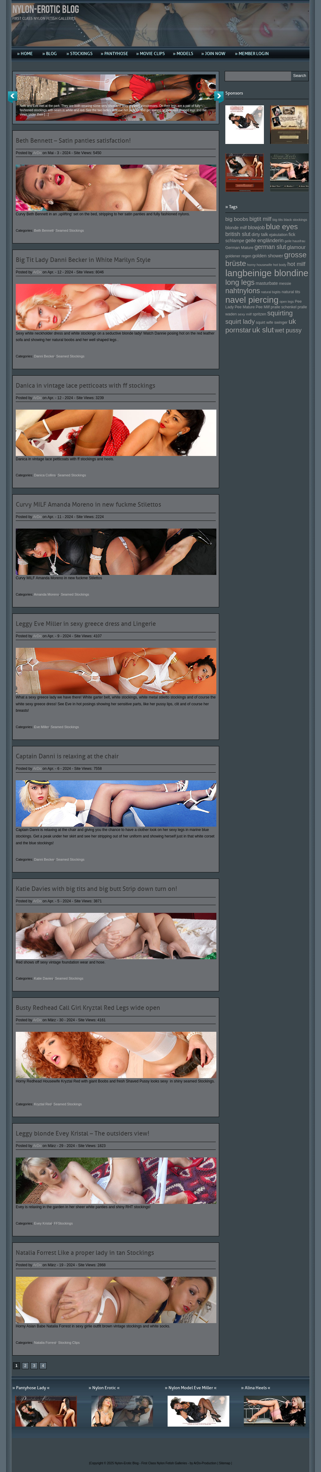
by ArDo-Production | (204, 1463)
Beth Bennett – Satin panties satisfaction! (73, 140)
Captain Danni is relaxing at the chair (67, 756)
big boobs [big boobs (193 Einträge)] (236, 219)
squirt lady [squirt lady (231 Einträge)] (240, 321)
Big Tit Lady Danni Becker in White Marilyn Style (83, 260)
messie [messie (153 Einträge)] (285, 283)
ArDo (37, 153)
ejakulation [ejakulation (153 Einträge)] (278, 235)
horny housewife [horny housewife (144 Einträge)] (259, 265)
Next (218, 97)
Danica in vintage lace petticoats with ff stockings (85, 385)
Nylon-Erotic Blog (45, 9)
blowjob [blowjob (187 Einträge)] (256, 227)
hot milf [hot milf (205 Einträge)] (296, 264)
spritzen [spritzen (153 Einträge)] (259, 314)
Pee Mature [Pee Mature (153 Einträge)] (245, 307)
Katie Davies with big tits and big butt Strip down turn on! (96, 888)
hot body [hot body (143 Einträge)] (279, 265)
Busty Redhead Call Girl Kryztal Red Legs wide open (88, 1007)
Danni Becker (44, 356)
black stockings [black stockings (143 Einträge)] (295, 219)
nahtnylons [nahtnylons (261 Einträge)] (242, 291)
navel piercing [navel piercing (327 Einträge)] (251, 300)
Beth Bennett (44, 230)
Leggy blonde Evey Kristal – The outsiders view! (82, 1133)
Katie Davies (43, 978)
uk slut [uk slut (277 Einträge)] (263, 330)
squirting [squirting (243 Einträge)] (280, 313)
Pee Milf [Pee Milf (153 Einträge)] (263, 307)
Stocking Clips (69, 1342)
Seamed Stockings (70, 230)
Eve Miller (41, 727)
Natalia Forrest (45, 1342)
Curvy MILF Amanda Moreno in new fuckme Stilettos (88, 504)
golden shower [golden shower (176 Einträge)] (267, 255)
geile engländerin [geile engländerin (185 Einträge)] (264, 240)
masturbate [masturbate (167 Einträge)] (267, 283)
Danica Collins (45, 475)
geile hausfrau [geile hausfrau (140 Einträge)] (295, 241)
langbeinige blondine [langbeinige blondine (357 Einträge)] (266, 273)
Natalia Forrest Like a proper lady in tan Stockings (85, 1252)
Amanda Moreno (46, 594)
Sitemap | (225, 1463)
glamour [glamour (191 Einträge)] (296, 247)
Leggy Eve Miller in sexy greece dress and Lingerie (86, 623)
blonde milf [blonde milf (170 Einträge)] (236, 227)
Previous (12, 97)
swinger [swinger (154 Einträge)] (280, 322)
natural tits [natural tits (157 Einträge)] (291, 291)
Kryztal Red (43, 1104)
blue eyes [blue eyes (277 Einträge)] (282, 226)
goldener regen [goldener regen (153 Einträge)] (238, 256)
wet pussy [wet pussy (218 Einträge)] (288, 330)
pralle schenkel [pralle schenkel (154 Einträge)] (284, 307)
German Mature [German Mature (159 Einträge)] (239, 247)
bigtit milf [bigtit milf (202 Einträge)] (260, 219)
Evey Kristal (43, 1223)
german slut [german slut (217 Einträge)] (270, 246)
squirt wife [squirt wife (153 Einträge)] (264, 322)
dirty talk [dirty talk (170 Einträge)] (260, 234)
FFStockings (63, 1223)
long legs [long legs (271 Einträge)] (240, 282)
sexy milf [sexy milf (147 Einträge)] (245, 314)
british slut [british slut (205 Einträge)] (238, 234)
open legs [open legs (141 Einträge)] (287, 301)
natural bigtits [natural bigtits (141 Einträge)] (271, 292)
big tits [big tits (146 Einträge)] (278, 219)
